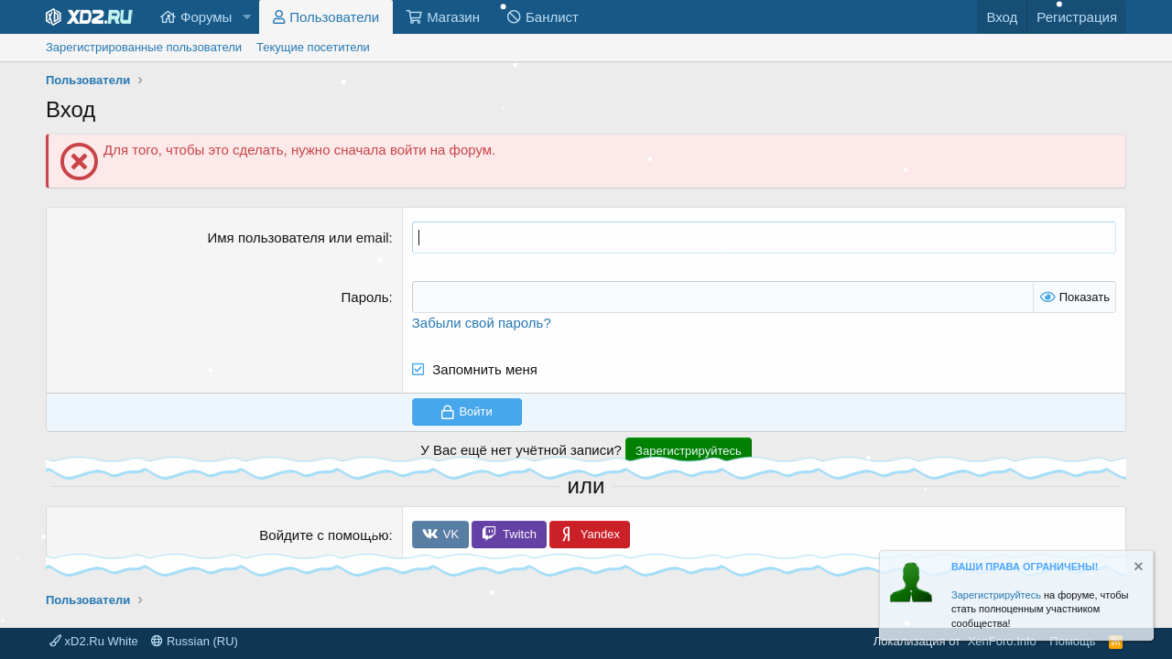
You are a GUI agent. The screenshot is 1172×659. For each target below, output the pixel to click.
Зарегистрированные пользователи (144, 47)
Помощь (1072, 641)
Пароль (365, 297)
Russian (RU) (194, 641)
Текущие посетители (313, 47)
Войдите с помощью (323, 535)
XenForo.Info (1002, 641)
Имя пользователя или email (298, 237)
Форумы (206, 17)
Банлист (552, 17)
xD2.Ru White (93, 641)
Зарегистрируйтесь (996, 594)
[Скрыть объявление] (1137, 569)
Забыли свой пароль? (481, 322)
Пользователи (334, 17)
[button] (246, 17)
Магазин (453, 17)
